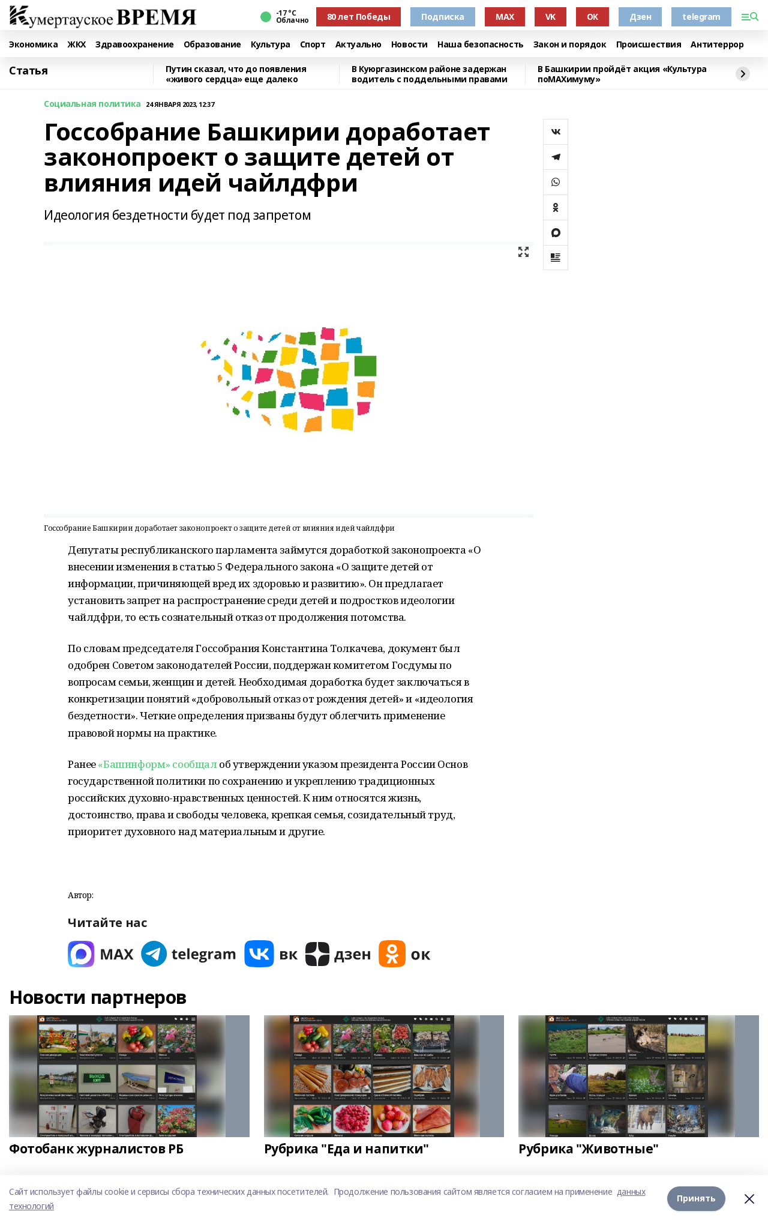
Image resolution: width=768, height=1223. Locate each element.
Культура (270, 45)
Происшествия (649, 45)
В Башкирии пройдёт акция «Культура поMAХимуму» (622, 74)
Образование (212, 45)
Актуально (358, 45)
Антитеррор (717, 45)
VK (550, 16)
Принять (696, 1198)
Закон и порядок (570, 45)
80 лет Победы (359, 16)
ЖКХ (76, 45)
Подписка (442, 16)
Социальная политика (92, 104)
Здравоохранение (134, 45)
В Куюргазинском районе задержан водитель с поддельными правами (429, 74)
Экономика (33, 45)
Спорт (313, 45)
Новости (409, 45)
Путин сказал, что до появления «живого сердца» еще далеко (236, 74)
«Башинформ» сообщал (157, 764)
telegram (701, 16)
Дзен (640, 16)
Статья (28, 70)
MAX (505, 16)
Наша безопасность (480, 45)
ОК (592, 16)
